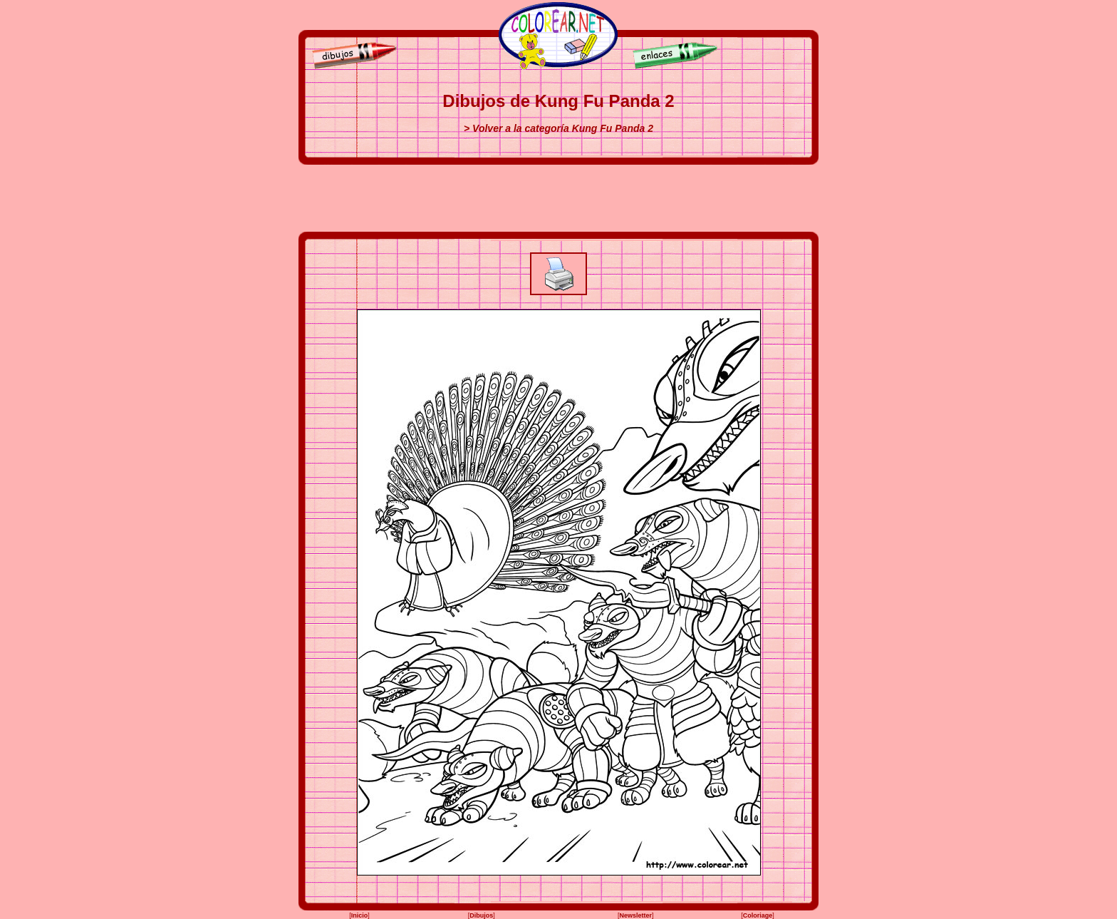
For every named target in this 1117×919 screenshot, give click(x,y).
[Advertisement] (558, 198)
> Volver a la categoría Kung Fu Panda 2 (558, 128)
